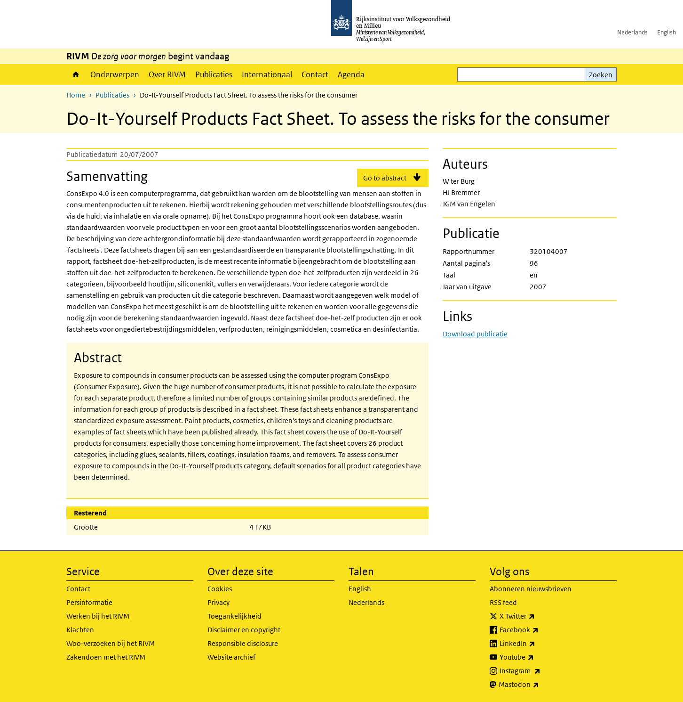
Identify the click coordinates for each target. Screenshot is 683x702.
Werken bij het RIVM (97, 616)
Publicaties (213, 74)
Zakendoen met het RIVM (105, 657)
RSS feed (503, 602)
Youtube (537, 657)
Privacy (218, 602)
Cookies (219, 588)
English (666, 32)
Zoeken (600, 74)
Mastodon (539, 684)
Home (76, 74)
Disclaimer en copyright (243, 629)
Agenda (351, 74)
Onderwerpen (114, 74)
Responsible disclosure (242, 643)
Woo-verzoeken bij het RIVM (110, 643)
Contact (315, 74)
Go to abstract (384, 177)
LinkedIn (538, 643)
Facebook (540, 630)
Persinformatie (89, 602)
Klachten (80, 629)
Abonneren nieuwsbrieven (531, 588)
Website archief (231, 657)
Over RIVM (167, 74)
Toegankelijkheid (234, 616)
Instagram (541, 671)
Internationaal (267, 74)
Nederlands (632, 32)
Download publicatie (475, 333)
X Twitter (538, 616)
